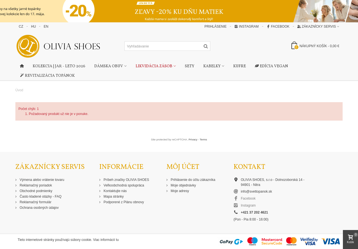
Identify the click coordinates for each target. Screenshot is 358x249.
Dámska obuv (108, 66)
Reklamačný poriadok (35, 185)
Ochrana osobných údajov (39, 208)
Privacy (193, 139)
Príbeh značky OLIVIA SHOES (126, 180)
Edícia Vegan (271, 66)
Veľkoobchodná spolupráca (123, 185)
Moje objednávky (183, 185)
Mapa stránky (113, 196)
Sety (189, 66)
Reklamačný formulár (35, 202)
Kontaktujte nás (115, 191)
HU (33, 26)
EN (46, 26)
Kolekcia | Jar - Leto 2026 (59, 66)
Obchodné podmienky (35, 191)
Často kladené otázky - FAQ (40, 196)
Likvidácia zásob (154, 66)
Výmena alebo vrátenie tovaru (41, 180)
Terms (203, 139)
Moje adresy (179, 191)
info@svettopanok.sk (256, 191)
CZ (21, 26)
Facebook (278, 26)
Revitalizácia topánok (47, 76)
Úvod (19, 90)
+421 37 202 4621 (254, 212)
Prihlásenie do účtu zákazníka (192, 180)
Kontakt (249, 167)
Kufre (239, 66)
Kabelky (212, 66)
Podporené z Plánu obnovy (123, 202)
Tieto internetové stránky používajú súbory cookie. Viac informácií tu (68, 240)
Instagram (246, 26)
